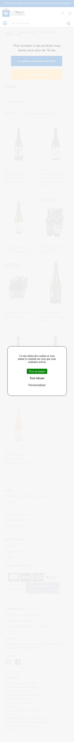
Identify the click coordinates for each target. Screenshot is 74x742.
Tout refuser (37, 378)
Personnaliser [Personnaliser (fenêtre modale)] (37, 385)
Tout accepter (36, 371)
